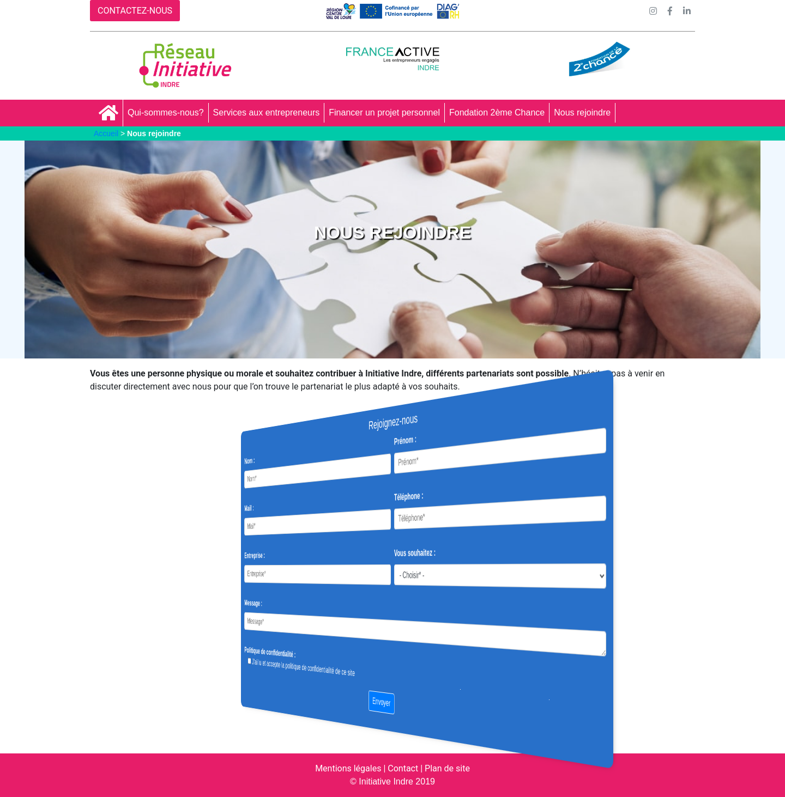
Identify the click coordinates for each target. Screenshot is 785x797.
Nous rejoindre (582, 112)
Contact (403, 768)
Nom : (330, 464)
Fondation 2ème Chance (497, 112)
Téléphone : (399, 496)
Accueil (106, 133)
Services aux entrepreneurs (266, 112)
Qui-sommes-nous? (166, 112)
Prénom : (398, 440)
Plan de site (447, 768)
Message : (332, 602)
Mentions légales (348, 768)
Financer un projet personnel (384, 112)
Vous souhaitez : (402, 552)
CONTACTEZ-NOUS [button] (135, 10)
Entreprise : (332, 556)
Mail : (330, 510)
